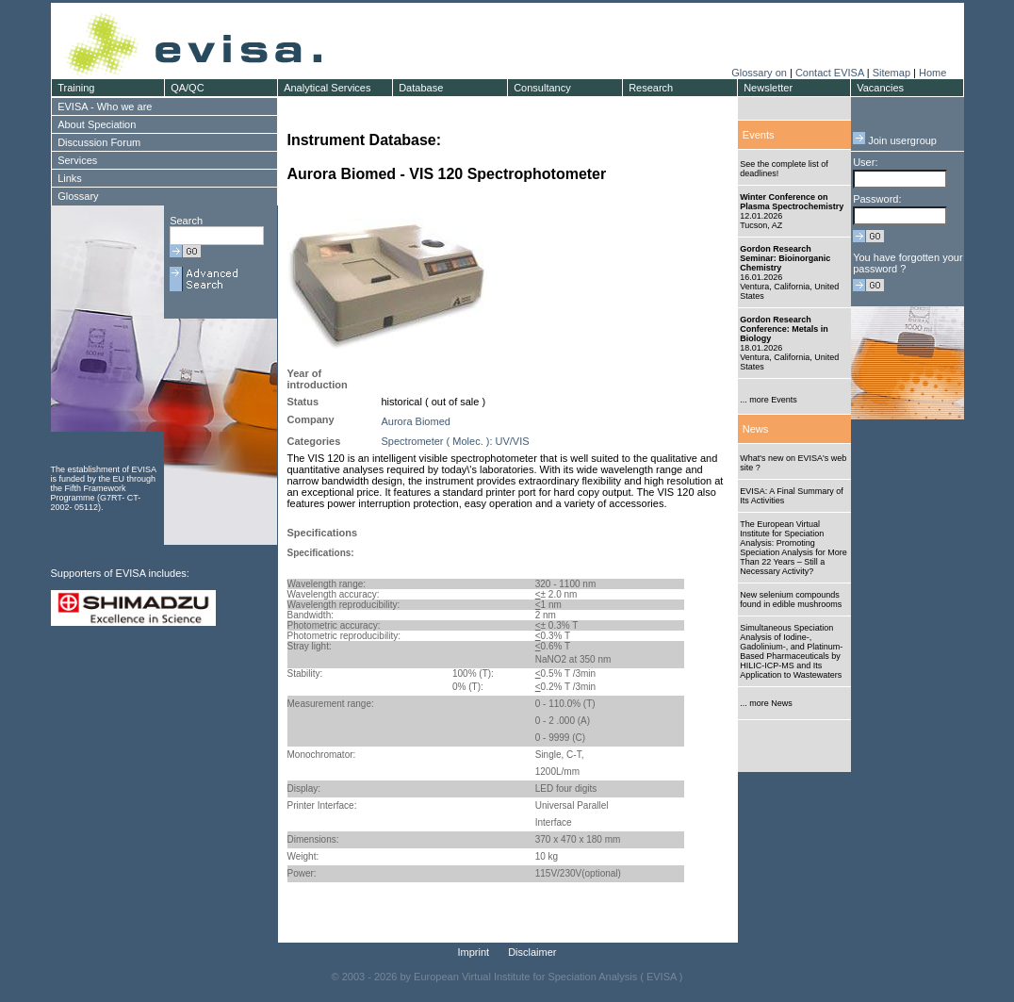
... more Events (768, 399)
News (756, 429)
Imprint (474, 952)
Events (759, 134)
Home (932, 72)
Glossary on (760, 72)
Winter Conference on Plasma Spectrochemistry (791, 201)
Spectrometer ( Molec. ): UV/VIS (456, 441)
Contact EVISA (829, 72)
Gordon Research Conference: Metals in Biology (784, 329)
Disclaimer (532, 952)
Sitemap (891, 72)
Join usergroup (895, 140)
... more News (766, 703)
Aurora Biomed (416, 421)
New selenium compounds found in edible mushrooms (791, 599)
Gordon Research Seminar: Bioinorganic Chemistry (785, 258)
